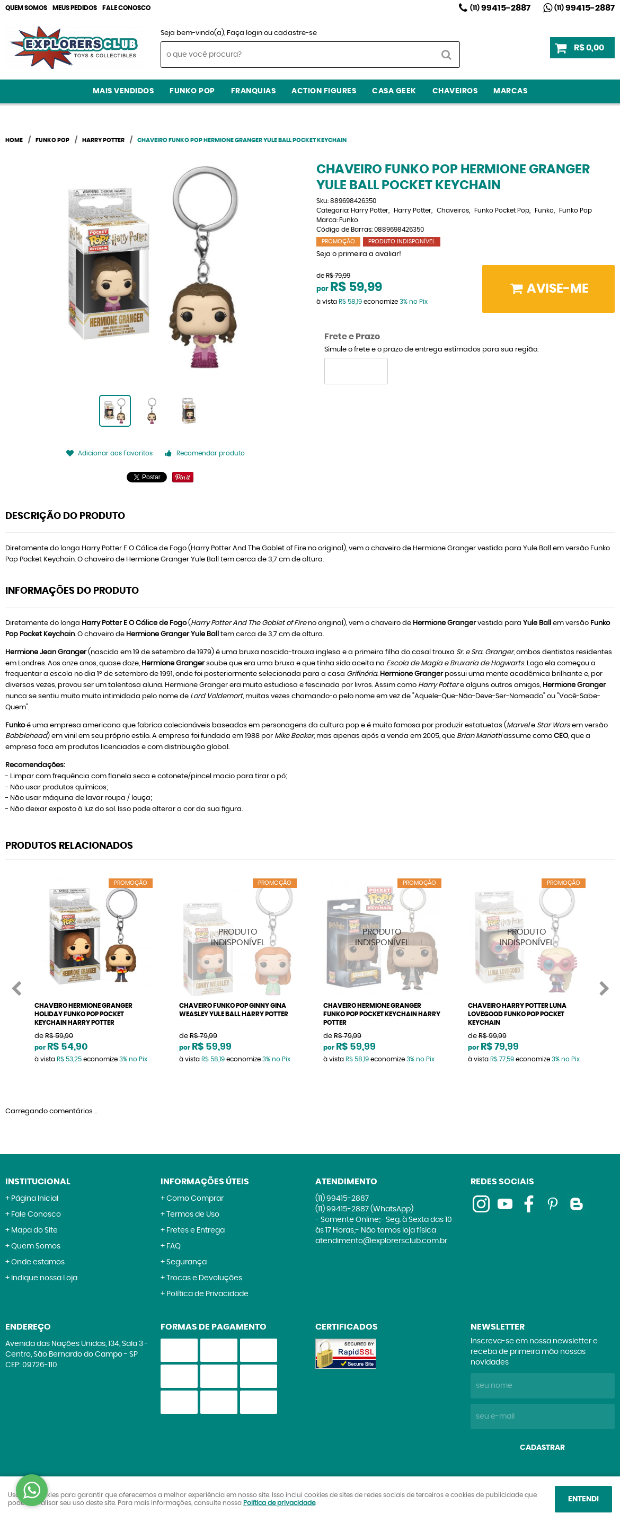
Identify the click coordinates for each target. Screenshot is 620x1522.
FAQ (173, 1246)
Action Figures (323, 91)
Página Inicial (34, 1198)
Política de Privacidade (207, 1294)
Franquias (253, 91)
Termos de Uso (192, 1214)
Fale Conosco (126, 8)
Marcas (510, 91)
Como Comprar (195, 1198)
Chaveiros (455, 91)
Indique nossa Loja (44, 1278)
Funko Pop (192, 91)
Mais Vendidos (123, 91)
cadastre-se (295, 33)
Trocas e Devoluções (204, 1278)
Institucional (37, 1181)
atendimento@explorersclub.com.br (381, 1241)
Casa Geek (394, 91)
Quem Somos (26, 8)
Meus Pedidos (74, 8)
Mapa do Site (34, 1230)
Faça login (244, 33)
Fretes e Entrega (195, 1230)
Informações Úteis (205, 1181)
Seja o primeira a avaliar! (358, 254)
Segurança (186, 1262)
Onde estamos (38, 1262)
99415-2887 (500, 8)
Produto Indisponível (238, 937)
